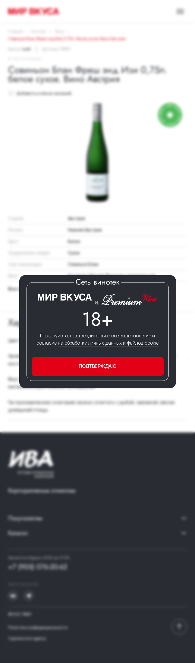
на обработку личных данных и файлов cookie (108, 343)
